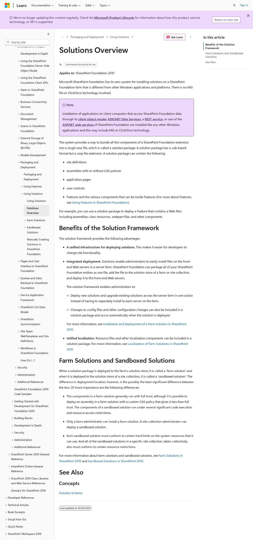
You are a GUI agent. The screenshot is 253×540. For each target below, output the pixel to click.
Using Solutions (119, 37)
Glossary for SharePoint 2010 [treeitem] (28, 479)
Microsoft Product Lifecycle (114, 17)
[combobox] (27, 42)
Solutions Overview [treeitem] (33, 199)
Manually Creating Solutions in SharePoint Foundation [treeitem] (38, 236)
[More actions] (190, 37)
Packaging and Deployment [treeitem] (33, 165)
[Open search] (234, 5)
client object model (92, 119)
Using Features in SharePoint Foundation (100, 202)
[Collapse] (48, 34)
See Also (210, 62)
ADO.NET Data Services (124, 119)
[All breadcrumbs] (62, 37)
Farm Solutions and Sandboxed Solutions (224, 55)
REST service (154, 119)
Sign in (244, 5)
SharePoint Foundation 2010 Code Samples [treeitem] (31, 380)
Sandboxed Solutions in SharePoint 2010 (115, 461)
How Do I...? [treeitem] (28, 349)
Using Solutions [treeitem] (36, 190)
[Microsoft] (7, 5)
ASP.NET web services (78, 124)
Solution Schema (70, 493)
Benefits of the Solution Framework (220, 46)
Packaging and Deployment (87, 37)
